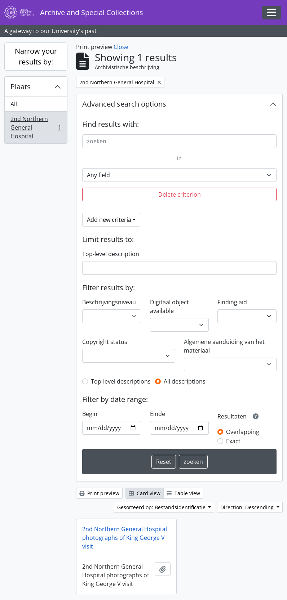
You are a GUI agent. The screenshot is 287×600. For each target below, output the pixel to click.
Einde (157, 414)
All (13, 104)
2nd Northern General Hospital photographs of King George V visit (124, 537)
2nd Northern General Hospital (35, 127)
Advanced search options (124, 104)
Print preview (99, 493)
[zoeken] (179, 141)
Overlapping (242, 432)
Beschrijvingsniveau (109, 302)
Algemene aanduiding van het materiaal (224, 346)
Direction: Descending (247, 507)
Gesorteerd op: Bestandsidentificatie (162, 507)
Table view (183, 493)
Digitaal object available (169, 306)
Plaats (20, 86)
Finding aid (232, 302)
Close (121, 47)
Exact (233, 441)
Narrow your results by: (36, 56)
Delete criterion (179, 194)
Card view (144, 493)
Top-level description (110, 254)
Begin (89, 414)
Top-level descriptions (121, 381)
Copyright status (104, 342)
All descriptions (185, 381)
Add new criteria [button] (109, 220)
